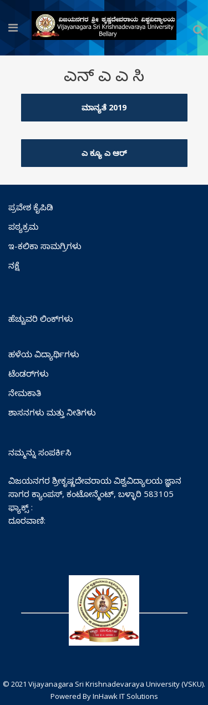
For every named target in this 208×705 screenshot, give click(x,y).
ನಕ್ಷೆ (13, 265)
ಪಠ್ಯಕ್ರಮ (23, 226)
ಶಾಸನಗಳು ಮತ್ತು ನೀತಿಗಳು (52, 412)
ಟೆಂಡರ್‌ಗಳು (28, 373)
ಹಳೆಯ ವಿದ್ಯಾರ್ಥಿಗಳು (43, 353)
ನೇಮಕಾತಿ (24, 392)
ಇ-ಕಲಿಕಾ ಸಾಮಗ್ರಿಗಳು (45, 245)
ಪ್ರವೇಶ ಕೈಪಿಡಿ (30, 206)
